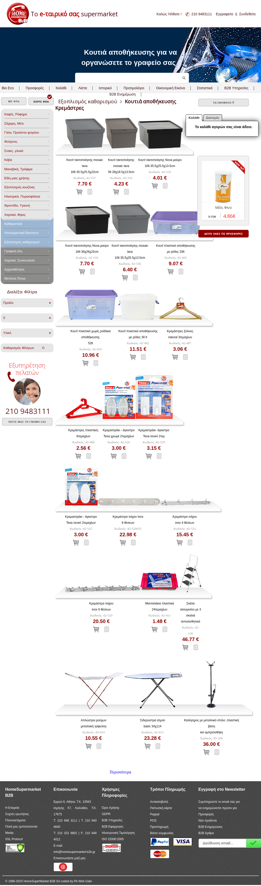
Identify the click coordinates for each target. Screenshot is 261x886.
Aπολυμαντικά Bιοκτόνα (21, 233)
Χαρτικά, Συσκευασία (19, 260)
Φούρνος (10, 141)
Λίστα (82, 88)
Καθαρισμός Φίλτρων (23, 348)
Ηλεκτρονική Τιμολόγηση (118, 833)
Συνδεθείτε (247, 14)
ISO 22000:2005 (113, 839)
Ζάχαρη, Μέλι (14, 123)
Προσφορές (35, 88)
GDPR (106, 814)
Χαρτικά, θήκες (15, 215)
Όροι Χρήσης (110, 808)
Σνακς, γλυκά (13, 151)
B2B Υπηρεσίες (112, 820)
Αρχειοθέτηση (14, 269)
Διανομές (213, 118)
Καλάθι (61, 88)
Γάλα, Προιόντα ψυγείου (21, 132)
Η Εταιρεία (12, 808)
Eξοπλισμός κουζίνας (19, 187)
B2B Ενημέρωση (122, 94)
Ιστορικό (105, 88)
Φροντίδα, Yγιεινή (17, 205)
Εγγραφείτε (224, 14)
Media (9, 833)
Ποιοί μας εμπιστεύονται (21, 826)
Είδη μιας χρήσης (16, 178)
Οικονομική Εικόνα (170, 88)
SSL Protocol (14, 839)
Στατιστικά (205, 88)
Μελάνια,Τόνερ (14, 278)
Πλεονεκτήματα (15, 820)
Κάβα (8, 160)
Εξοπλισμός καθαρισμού (22, 242)
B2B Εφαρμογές (112, 826)
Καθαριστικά (13, 224)
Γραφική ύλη (13, 251)
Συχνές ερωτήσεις (17, 814)
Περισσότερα (120, 772)
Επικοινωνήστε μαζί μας (69, 858)
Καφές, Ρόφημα (15, 114)
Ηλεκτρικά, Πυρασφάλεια (22, 196)
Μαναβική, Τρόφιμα (18, 169)
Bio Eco (8, 88)
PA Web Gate (83, 881)
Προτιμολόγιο (133, 88)
